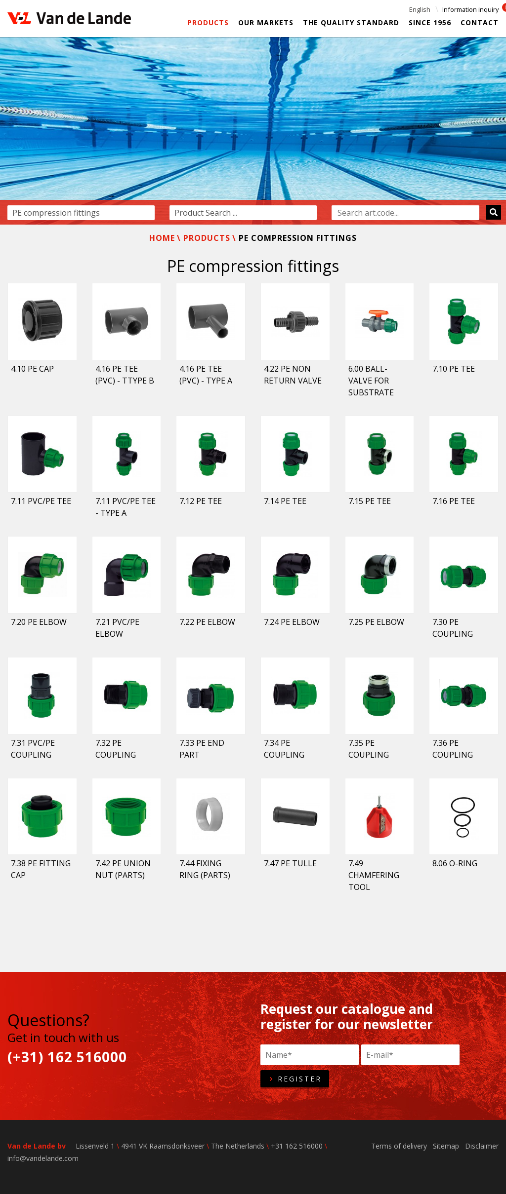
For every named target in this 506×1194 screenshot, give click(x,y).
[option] (253, 131)
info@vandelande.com (43, 1158)
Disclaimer (482, 1146)
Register (295, 1079)
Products (208, 22)
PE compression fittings (298, 237)
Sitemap (446, 1146)
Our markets (266, 22)
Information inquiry (470, 9)
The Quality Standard (351, 22)
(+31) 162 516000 (67, 1057)
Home (162, 237)
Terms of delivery (399, 1146)
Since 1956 (430, 22)
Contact (480, 22)
